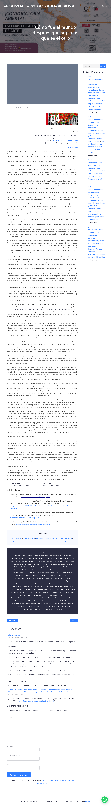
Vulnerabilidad (58, 609)
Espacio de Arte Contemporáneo (64, 140)
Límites (71, 586)
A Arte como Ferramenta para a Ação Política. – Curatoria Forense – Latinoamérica (95, 165)
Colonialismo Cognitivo (34, 564)
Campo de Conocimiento (62, 558)
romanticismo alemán (18, 603)
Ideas (72, 581)
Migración (53, 589)
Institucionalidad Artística (54, 584)
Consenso (27, 567)
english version (72, 147)
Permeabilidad (54, 592)
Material (40, 589)
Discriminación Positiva (57, 569)
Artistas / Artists (17, 538)
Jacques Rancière (17, 586)
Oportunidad (29, 592)
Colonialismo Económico (49, 564)
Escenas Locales (20, 575)
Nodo (67, 589)
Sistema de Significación (60, 603)
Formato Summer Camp (58, 578)
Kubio (87, 801)
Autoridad (41, 558)
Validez (51, 609)
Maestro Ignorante (21, 589)
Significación (41, 603)
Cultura (48, 567)
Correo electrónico (14, 755)
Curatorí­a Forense (56, 567)
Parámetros (37, 592)
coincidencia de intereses (19, 564)
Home (94, 6)
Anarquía (37, 555)
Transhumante (37, 609)
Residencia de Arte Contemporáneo (44, 600)
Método (46, 589)
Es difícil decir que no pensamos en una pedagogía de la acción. (96, 146)
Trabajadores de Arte (68, 541)
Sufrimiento (26, 606)
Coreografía (41, 567)
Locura (13, 589)
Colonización (61, 564)
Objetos (13, 592)
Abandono (17, 555)
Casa (13, 561)
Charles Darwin (33, 561)
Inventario (66, 584)
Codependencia (69, 561)
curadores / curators (29, 538)
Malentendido (32, 589)
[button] (104, 799)
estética (53, 575)
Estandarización (44, 575)
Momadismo (60, 589)
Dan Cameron (67, 567)
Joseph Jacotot (49, 586)
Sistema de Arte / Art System (52, 541)
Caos (72, 558)
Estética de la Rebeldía (63, 575)
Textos (105, 6)
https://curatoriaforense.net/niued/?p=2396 (36, 701)
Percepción (45, 592)
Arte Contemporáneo (55, 555)
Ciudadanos (50, 561)
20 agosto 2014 (40, 108)
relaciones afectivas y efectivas (38, 598)
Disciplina (35, 569)
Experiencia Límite (18, 578)
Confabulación (18, 567)
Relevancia (18, 600)
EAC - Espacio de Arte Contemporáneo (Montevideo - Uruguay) (42, 572)
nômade (72, 589)
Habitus (44, 581)
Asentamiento (67, 555)
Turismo (45, 609)
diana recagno (14, 635)
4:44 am (50, 108)
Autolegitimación (32, 558)
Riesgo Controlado (61, 600)
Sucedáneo (19, 606)
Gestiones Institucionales (33, 581)
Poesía (62, 592)
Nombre (10, 746)
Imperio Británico (40, 584)
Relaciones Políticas (68, 598)
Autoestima (22, 558)
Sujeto (33, 606)
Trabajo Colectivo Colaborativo (54, 606)
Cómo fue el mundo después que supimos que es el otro (96, 216)
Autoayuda (15, 558)
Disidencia (68, 569)
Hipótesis (60, 581)
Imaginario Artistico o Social (19, 541)
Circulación (42, 561)
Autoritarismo (50, 558)
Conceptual (70, 564)
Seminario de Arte (31, 603)
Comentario (12, 717)
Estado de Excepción (32, 575)
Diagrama (28, 569)
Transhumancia (27, 609)
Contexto (33, 567)
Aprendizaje (44, 555)
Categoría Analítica (21, 561)
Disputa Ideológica (17, 572)
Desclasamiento (18, 569)
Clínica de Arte (59, 561)
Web (9, 764)
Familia (39, 578)
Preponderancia (39, 595)
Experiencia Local (30, 578)
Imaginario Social (29, 584)
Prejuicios (30, 595)
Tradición (67, 606)
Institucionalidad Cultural (35, 541)
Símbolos (48, 603)
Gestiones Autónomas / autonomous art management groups (54, 538)
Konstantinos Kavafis (61, 586)
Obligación (20, 592)
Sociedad (70, 603)
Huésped (66, 581)
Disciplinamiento (44, 569)
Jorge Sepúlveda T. (38, 586)
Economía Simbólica (68, 572)
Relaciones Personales (54, 598)
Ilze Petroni (19, 584)
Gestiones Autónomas (18, 581)
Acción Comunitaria (27, 555)
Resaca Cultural (28, 600)
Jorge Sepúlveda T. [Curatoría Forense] (20, 108)
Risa (69, 600)
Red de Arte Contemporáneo (19, 598)
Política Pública (69, 592)
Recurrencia (63, 595)
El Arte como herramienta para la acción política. (97, 254)
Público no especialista (51, 595)
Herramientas (52, 581)
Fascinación (45, 578)
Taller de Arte (40, 606)
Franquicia (69, 578)
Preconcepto (22, 595)
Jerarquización (27, 586)
